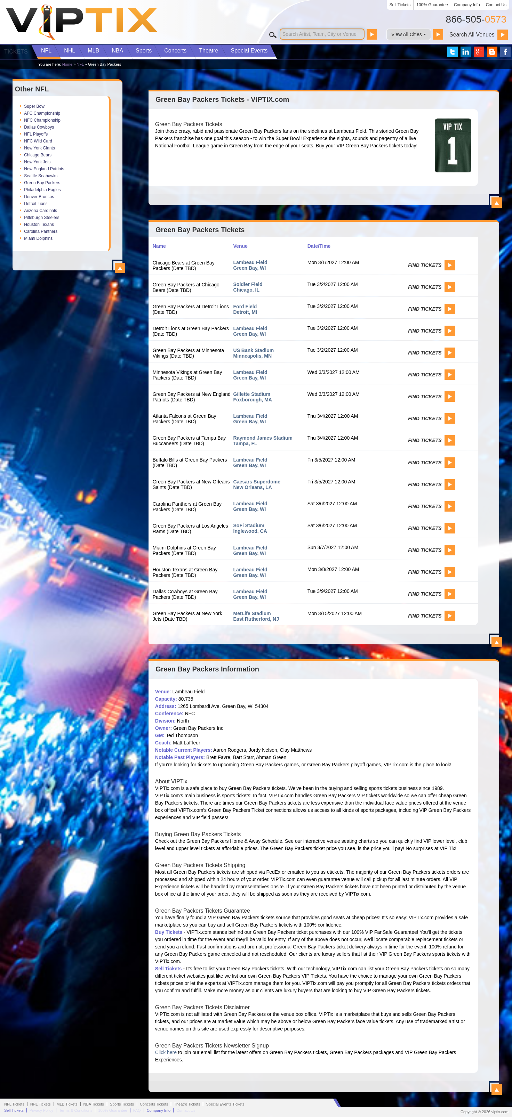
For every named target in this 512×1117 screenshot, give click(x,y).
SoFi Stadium (248, 525)
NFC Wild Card (38, 141)
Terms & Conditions (75, 1110)
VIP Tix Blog (492, 52)
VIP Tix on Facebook (505, 52)
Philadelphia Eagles (42, 189)
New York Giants (39, 148)
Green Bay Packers (42, 182)
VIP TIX (81, 22)
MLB (93, 51)
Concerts (175, 51)
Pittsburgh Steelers (41, 217)
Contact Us (496, 4)
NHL (69, 51)
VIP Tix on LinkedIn (466, 52)
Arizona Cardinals (40, 210)
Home (67, 64)
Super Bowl (34, 106)
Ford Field (245, 306)
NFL (46, 51)
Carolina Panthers (40, 231)
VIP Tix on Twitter (452, 52)
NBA (117, 51)
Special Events (249, 51)
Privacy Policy (41, 1110)
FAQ (137, 1110)
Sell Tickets (400, 4)
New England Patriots (44, 168)
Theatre (208, 51)
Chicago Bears (37, 155)
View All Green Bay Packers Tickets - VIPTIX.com (496, 202)
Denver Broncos (39, 196)
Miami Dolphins (38, 238)
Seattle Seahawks (40, 175)
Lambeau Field (250, 262)
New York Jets (37, 162)
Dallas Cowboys (39, 127)
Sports (144, 51)
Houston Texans (39, 224)
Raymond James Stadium (263, 438)
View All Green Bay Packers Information (496, 1089)
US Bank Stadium (253, 350)
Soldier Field (248, 284)
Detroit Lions (35, 203)
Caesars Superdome (256, 481)
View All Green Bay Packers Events (496, 642)
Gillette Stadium (252, 394)
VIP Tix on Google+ (479, 52)
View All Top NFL (120, 268)
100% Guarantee (432, 4)
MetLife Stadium (252, 613)
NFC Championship (42, 120)
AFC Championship (42, 113)
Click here (166, 1052)
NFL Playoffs (36, 134)
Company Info (467, 4)
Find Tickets (424, 265)
